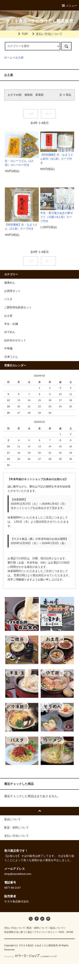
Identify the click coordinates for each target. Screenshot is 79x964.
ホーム (8, 57)
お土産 (19, 57)
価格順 (28, 94)
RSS (61, 932)
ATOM (69, 932)
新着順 (39, 94)
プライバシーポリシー (45, 932)
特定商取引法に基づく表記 (18, 932)
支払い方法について (46, 34)
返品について (57, 928)
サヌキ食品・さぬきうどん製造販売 (39, 21)
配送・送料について (37, 928)
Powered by (30, 957)
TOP (22, 34)
